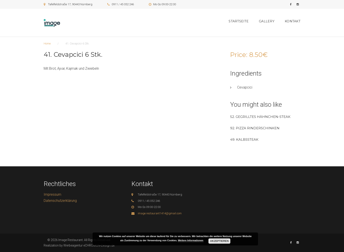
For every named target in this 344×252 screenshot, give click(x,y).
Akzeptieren (219, 241)
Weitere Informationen (190, 240)
